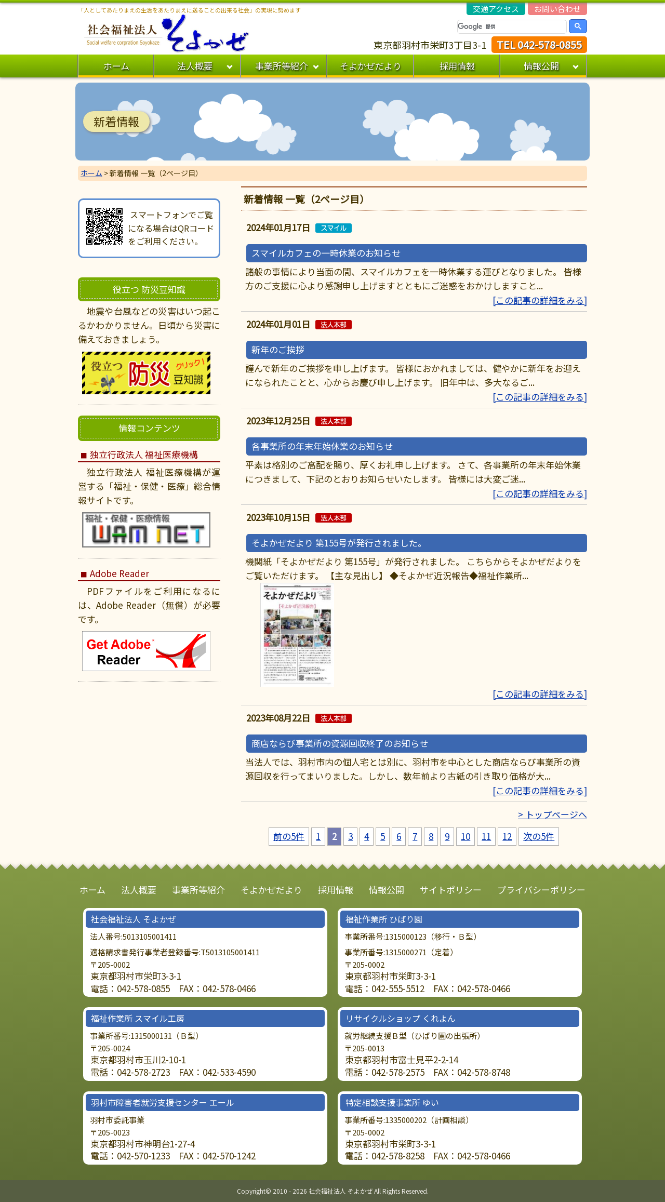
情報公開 (541, 65)
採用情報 (457, 65)
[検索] (512, 27)
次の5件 (538, 836)
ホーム (116, 65)
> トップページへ (552, 814)
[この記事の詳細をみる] (540, 299)
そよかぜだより (371, 65)
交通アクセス (496, 8)
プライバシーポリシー (541, 889)
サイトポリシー (451, 889)
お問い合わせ (557, 8)
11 (486, 836)
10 (465, 836)
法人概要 (194, 65)
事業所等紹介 (281, 65)
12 (507, 836)
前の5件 (288, 836)
